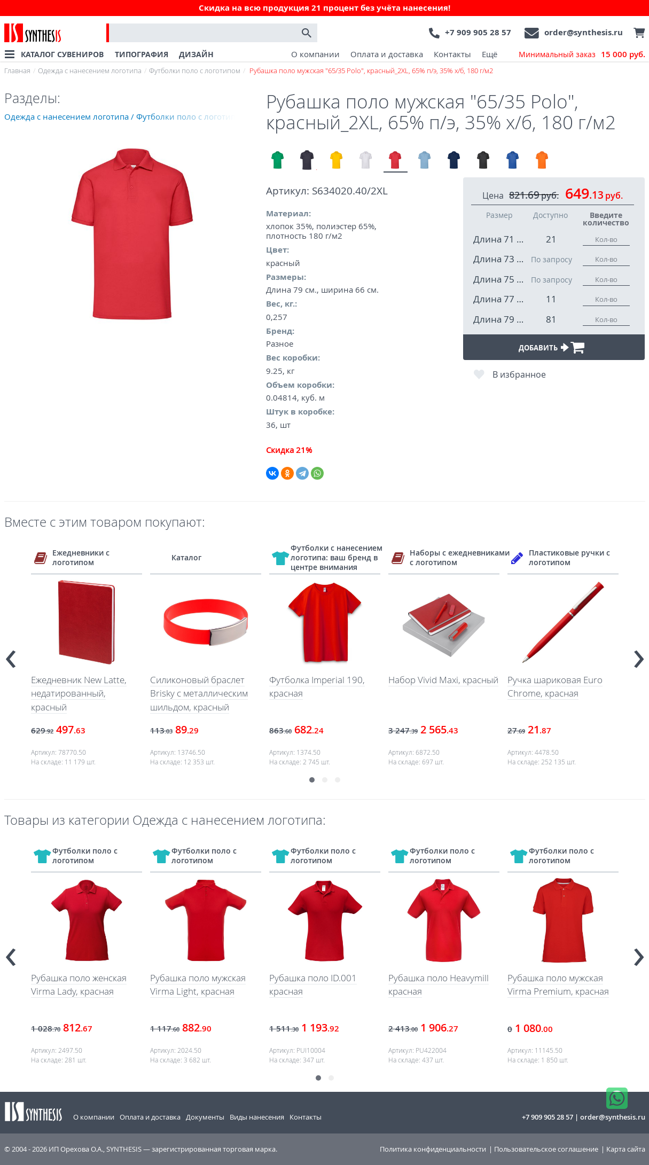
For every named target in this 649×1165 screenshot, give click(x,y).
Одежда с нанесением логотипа (90, 70)
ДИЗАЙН (196, 54)
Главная (17, 70)
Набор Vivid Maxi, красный (443, 680)
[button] (312, 780)
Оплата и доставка (386, 54)
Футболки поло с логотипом (194, 70)
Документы (205, 1117)
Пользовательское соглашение (546, 1149)
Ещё (489, 54)
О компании (315, 54)
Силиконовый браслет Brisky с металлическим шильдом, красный (199, 693)
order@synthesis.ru (583, 32)
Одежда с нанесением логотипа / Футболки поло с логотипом (125, 116)
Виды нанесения (257, 1117)
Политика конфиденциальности (433, 1149)
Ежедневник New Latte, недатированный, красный (79, 693)
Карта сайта (625, 1149)
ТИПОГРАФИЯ (141, 54)
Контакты (452, 54)
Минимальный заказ (582, 54)
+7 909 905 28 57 (478, 32)
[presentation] (10, 654)
